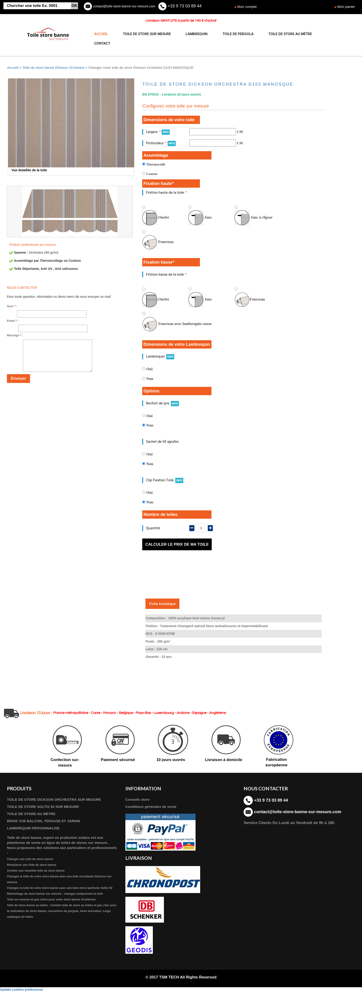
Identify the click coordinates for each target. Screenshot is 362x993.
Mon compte (247, 7)
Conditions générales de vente (151, 807)
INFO (166, 133)
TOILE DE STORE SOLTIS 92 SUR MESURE (43, 807)
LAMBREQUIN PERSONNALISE (33, 829)
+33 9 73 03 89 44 (184, 6)
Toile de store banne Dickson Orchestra (53, 68)
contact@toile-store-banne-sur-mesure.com (123, 6)
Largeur (158, 133)
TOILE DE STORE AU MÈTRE (286, 34)
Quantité (153, 529)
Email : (12, 321)
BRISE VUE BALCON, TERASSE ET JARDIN (44, 822)
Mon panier (346, 7)
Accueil (12, 68)
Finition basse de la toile (166, 275)
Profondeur (160, 144)
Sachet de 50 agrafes (162, 442)
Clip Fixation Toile (164, 481)
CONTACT (102, 43)
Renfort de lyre (162, 404)
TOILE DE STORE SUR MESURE (146, 34)
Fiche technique (162, 604)
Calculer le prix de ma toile (177, 545)
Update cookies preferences (21, 991)
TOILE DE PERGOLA (235, 34)
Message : (15, 336)
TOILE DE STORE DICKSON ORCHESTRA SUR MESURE (54, 800)
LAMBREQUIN (195, 34)
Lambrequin (160, 358)
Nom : (12, 307)
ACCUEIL (101, 34)
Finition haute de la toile (166, 193)
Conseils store (137, 800)
